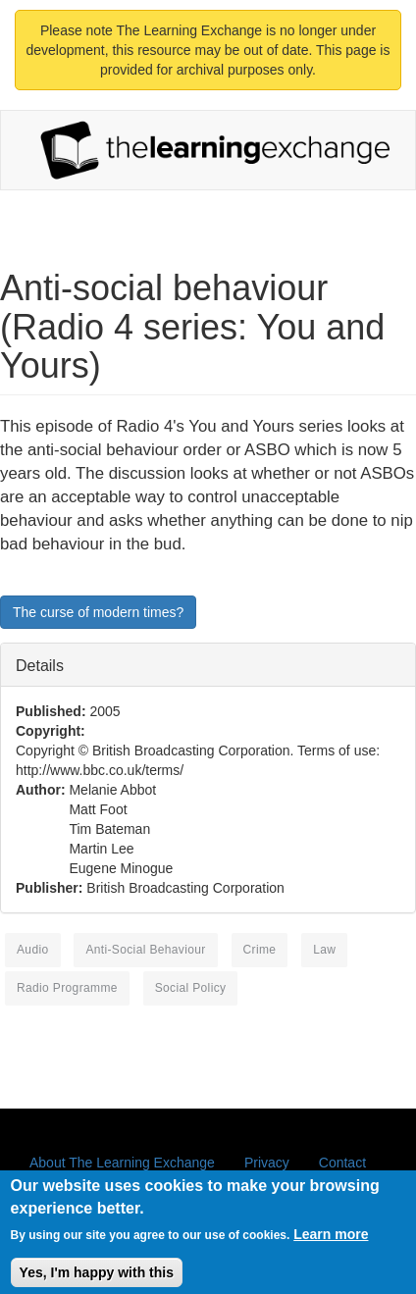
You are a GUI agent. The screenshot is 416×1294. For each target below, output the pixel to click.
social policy (191, 988)
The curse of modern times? (98, 612)
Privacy (266, 1162)
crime (260, 950)
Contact (342, 1162)
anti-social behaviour (145, 950)
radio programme (67, 988)
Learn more (330, 1242)
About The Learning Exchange (122, 1162)
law (324, 950)
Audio (33, 950)
